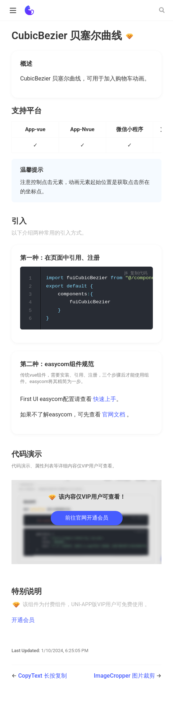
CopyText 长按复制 (42, 677)
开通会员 (23, 621)
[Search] (162, 10)
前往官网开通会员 (86, 519)
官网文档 (114, 415)
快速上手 (104, 400)
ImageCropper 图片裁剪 (125, 677)
